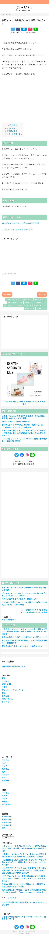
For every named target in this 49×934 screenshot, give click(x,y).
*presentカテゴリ (26, 299)
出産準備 (5, 781)
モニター (5, 775)
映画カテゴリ (29, 308)
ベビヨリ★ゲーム (9, 620)
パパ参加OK (7, 804)
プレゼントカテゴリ (24, 305)
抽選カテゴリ (41, 308)
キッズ (4, 766)
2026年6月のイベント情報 (36, 610)
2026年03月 (7, 819)
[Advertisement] (24, 255)
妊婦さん (5, 769)
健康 (4, 693)
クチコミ (5, 702)
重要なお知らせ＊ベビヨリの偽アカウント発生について (24, 637)
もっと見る (11, 898)
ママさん (5, 760)
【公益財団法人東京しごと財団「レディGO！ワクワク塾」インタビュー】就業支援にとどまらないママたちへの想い (24, 862)
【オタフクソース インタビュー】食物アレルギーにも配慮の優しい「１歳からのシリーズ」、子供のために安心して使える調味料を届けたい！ (24, 870)
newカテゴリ (29, 302)
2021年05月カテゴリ (15, 302)
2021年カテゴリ (40, 299)
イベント (5, 681)
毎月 (4, 778)
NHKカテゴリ (41, 302)
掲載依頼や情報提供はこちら (13, 666)
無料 (4, 772)
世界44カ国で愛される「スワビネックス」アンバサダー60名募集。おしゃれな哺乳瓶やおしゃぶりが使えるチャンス (24, 433)
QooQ (28, 933)
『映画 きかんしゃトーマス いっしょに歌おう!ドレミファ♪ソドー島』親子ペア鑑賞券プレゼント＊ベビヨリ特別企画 (24, 631)
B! (24, 29)
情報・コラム (7, 699)
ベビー (4, 763)
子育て (4, 687)
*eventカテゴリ (12, 299)
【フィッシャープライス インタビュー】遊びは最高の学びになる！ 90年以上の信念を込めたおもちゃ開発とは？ (24, 848)
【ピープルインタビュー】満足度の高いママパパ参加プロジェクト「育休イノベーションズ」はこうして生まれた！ (23, 878)
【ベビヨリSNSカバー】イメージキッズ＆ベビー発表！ (24, 403)
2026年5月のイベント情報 (36, 612)
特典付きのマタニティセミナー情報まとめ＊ (20, 599)
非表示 (14, 125)
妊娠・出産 (6, 684)
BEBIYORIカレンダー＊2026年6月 (16, 422)
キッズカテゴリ (9, 305)
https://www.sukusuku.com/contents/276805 (20, 223)
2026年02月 (7, 816)
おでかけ (5, 696)
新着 (4, 678)
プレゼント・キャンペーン (13, 690)
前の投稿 (42, 294)
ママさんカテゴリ (40, 305)
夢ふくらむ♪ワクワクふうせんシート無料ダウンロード (24, 646)
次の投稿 (7, 294)
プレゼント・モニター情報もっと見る (17, 229)
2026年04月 (7, 822)
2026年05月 (7, 825)
